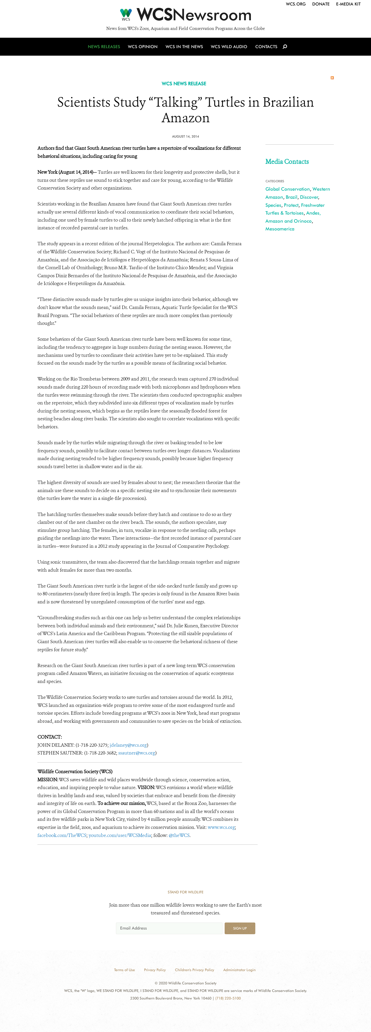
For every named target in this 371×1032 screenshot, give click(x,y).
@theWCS (179, 835)
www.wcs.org (221, 827)
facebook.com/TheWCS (61, 835)
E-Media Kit (348, 4)
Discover (309, 197)
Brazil (291, 197)
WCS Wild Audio (229, 47)
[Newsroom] (185, 16)
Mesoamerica (279, 228)
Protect (291, 205)
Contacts (266, 47)
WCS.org (296, 4)
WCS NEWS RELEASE (184, 83)
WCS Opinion (143, 47)
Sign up (240, 928)
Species (273, 205)
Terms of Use (124, 970)
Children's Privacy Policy (194, 970)
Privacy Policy (155, 970)
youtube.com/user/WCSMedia (120, 835)
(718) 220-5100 (228, 998)
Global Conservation (287, 189)
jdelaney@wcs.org (128, 745)
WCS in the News (184, 47)
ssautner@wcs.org (136, 753)
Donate (321, 4)
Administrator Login (239, 970)
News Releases (105, 47)
